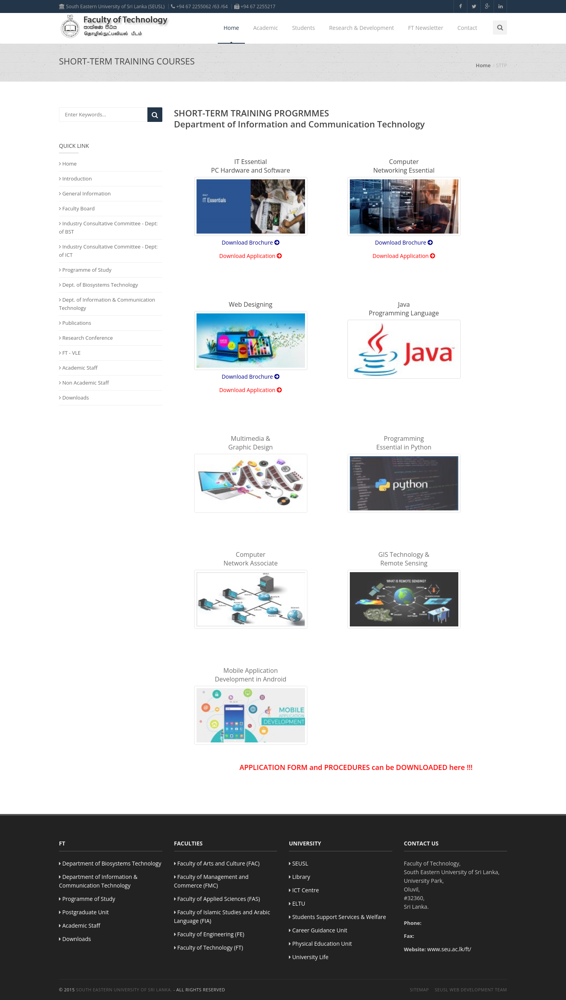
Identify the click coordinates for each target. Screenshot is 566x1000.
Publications (75, 322)
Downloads (74, 397)
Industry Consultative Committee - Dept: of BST (108, 227)
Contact (467, 27)
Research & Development (361, 27)
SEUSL (300, 863)
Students (303, 27)
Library (301, 876)
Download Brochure (250, 242)
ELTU (298, 903)
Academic (265, 27)
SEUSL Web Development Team (471, 990)
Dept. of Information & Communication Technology (107, 303)
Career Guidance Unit (319, 930)
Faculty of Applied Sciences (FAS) (218, 898)
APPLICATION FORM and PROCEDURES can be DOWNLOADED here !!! (361, 767)
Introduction (75, 178)
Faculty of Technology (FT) (210, 947)
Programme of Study (85, 269)
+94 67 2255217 (255, 6)
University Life (310, 957)
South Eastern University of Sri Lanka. (124, 990)
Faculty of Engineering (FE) (210, 934)
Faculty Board (77, 208)
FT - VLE (70, 352)
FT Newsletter (425, 27)
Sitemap (419, 990)
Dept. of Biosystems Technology (98, 284)
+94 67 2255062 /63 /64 (199, 6)
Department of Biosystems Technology (111, 863)
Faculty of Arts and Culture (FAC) (218, 863)
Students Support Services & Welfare (339, 917)
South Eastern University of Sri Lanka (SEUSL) (112, 6)
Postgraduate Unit (85, 912)
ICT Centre (305, 890)
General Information (85, 193)
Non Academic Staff (84, 382)
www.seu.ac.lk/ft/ (449, 949)
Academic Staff (78, 367)
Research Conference (86, 337)
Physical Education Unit (322, 943)
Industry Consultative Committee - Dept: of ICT (108, 250)
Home (231, 27)
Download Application (250, 256)
